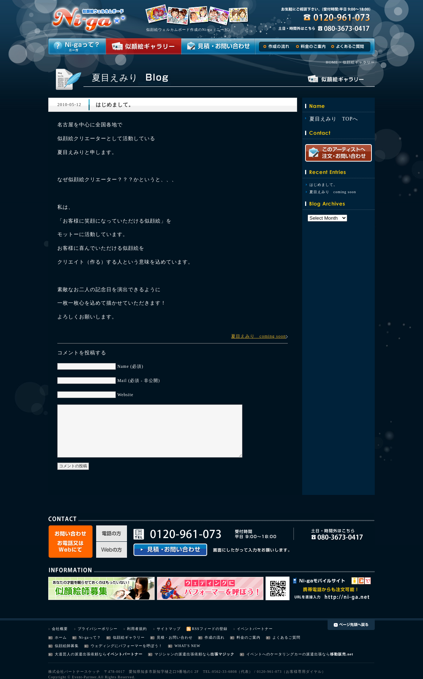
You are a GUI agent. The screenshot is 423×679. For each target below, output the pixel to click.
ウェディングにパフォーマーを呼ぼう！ (127, 646)
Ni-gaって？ (90, 637)
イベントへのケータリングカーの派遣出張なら (288, 654)
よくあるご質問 (286, 637)
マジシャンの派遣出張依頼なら (182, 654)
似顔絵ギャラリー (129, 637)
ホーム (61, 637)
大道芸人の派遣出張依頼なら (81, 654)
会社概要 (60, 629)
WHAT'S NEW (187, 646)
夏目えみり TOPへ (333, 119)
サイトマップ (169, 629)
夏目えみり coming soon (258, 336)
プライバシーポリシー (98, 629)
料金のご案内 (248, 637)
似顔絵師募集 (67, 646)
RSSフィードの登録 (209, 629)
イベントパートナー (255, 629)
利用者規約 (137, 629)
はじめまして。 (323, 185)
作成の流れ (215, 637)
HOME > (334, 62)
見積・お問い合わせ (175, 637)
